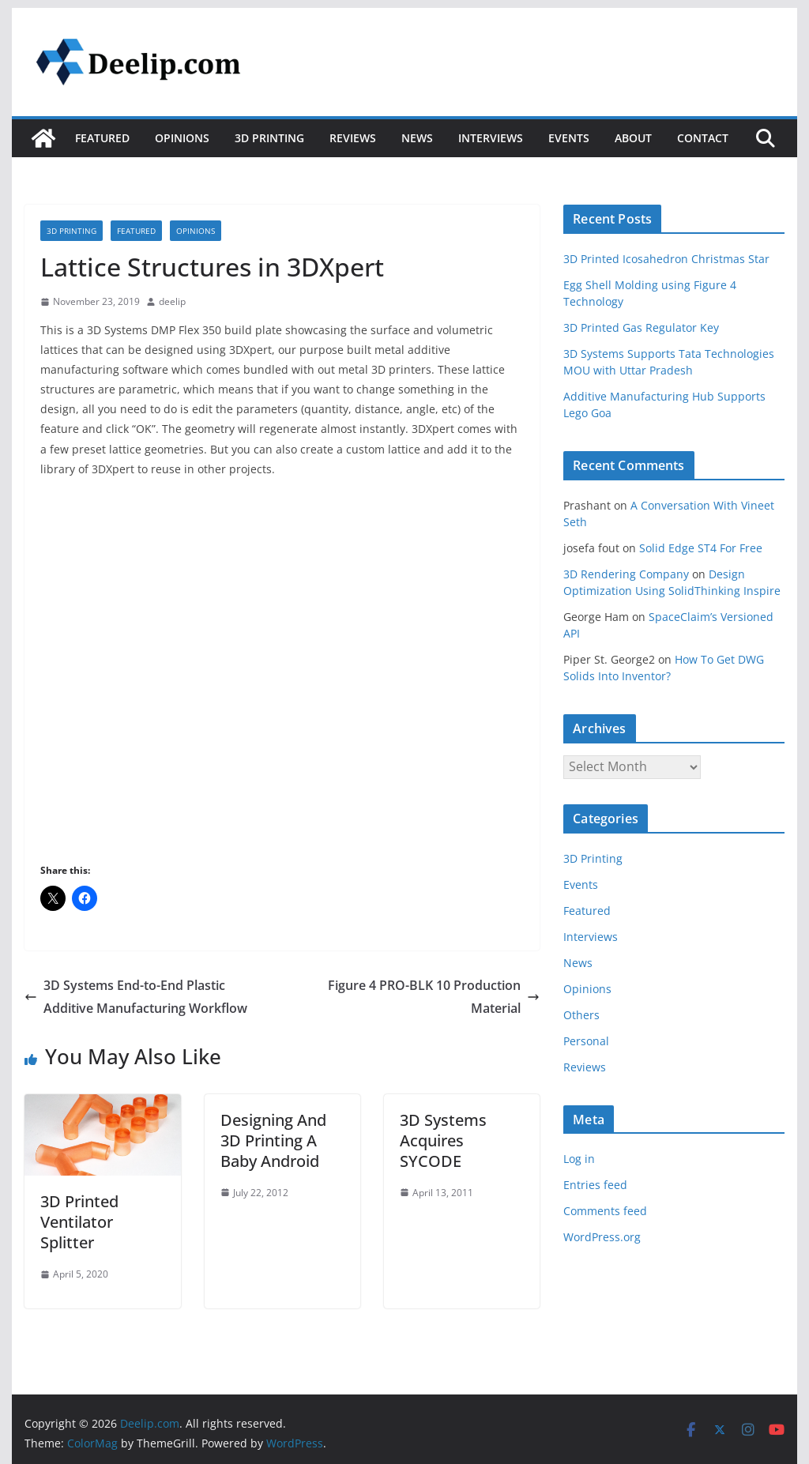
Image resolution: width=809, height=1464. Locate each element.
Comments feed (605, 1210)
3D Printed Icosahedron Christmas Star (666, 258)
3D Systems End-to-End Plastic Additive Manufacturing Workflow (135, 997)
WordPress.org (602, 1236)
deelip (172, 301)
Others (581, 1014)
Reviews (352, 137)
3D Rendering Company (626, 573)
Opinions (182, 137)
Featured (102, 137)
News (417, 137)
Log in (579, 1158)
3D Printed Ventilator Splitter (79, 1222)
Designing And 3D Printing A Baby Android (273, 1140)
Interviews (490, 137)
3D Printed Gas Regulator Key (641, 327)
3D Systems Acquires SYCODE (443, 1140)
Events (568, 137)
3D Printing (269, 137)
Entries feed (595, 1184)
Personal (586, 1040)
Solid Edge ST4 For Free (700, 547)
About (633, 137)
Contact (702, 137)
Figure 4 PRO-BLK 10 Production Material (434, 997)
